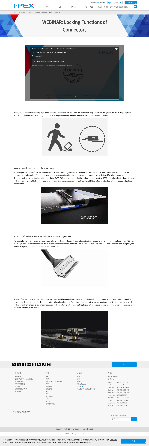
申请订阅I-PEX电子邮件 (118, 415)
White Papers (81, 384)
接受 (133, 441)
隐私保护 (67, 429)
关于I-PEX (89, 7)
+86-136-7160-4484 (123, 390)
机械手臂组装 (50, 404)
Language (113, 3)
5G (47, 376)
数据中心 (49, 386)
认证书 (79, 386)
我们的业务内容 (113, 376)
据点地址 (111, 379)
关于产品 (18, 373)
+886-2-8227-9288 (123, 398)
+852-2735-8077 (122, 395)
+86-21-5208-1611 (123, 387)
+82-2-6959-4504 (122, 400)
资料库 (73, 7)
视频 (30, 12)
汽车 (47, 384)
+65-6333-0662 (122, 403)
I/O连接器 (18, 386)
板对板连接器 (19, 381)
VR (47, 391)
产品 (47, 7)
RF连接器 (18, 376)
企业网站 (94, 3)
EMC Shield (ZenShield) (54, 381)
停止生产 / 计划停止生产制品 (86, 389)
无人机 (48, 401)
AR (47, 394)
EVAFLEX (31, 172)
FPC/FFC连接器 (20, 384)
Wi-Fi (47, 379)
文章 (78, 376)
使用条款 (76, 429)
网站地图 (102, 3)
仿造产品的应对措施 (22, 412)
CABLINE (21, 236)
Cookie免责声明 (88, 429)
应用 (60, 7)
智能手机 (49, 389)
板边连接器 (18, 391)
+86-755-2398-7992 (123, 392)
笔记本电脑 (49, 396)
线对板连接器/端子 (21, 389)
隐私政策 (31, 442)
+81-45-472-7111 (122, 382)
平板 (47, 399)
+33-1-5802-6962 (122, 405)
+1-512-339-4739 (122, 385)
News (79, 381)
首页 (14, 12)
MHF (19, 299)
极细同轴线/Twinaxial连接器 (24, 379)
